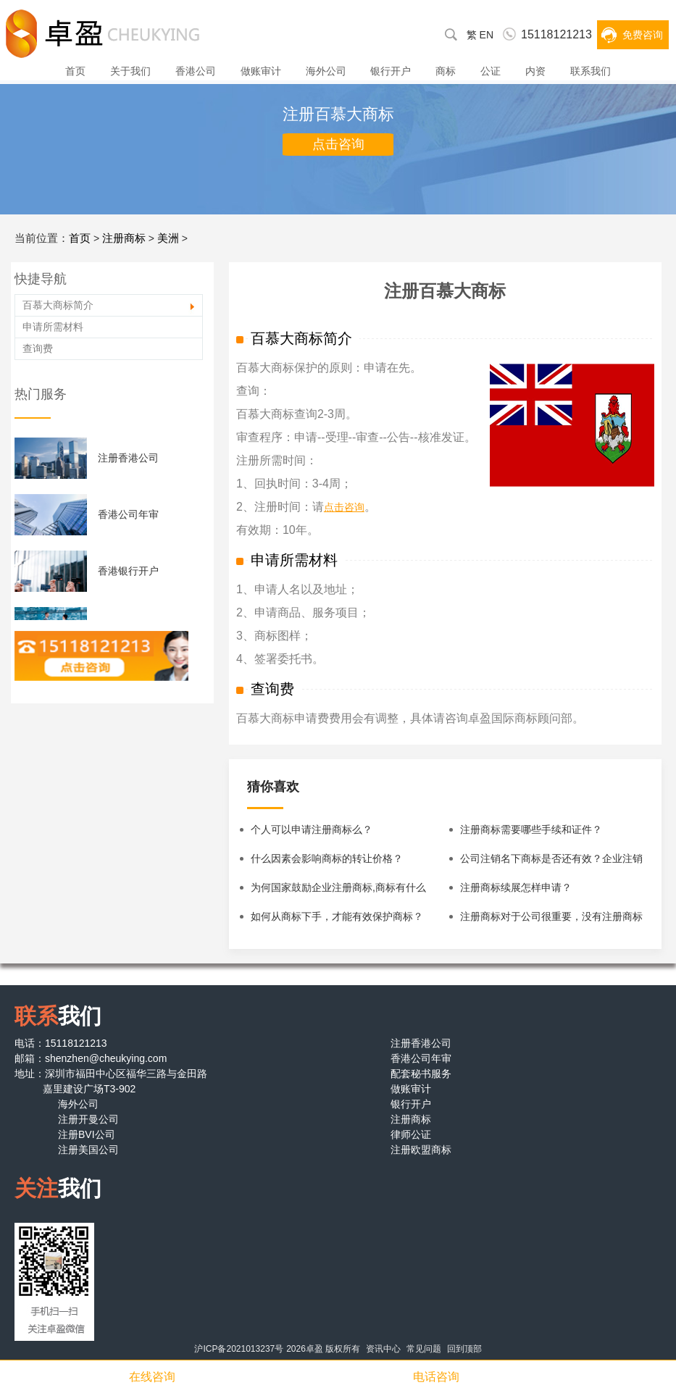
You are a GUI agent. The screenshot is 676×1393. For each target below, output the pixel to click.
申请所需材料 (52, 326)
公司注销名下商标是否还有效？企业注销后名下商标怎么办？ (551, 863)
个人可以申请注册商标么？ (311, 829)
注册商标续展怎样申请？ (516, 887)
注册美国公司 (88, 1149)
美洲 (168, 238)
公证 (490, 71)
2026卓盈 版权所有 (323, 1349)
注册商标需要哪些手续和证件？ (531, 829)
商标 (445, 71)
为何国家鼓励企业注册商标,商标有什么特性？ (338, 892)
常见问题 (423, 1349)
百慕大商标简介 (57, 305)
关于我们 (130, 71)
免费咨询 (642, 35)
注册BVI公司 (86, 1134)
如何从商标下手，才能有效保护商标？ (337, 916)
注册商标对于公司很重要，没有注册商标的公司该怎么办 (551, 921)
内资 (535, 71)
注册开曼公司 (88, 1119)
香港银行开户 (128, 571)
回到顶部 (464, 1349)
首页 (75, 71)
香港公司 (195, 71)
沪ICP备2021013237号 (238, 1349)
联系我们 (590, 71)
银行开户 (390, 71)
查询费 (37, 348)
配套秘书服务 (421, 1073)
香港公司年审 (128, 514)
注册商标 (124, 238)
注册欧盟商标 (421, 1149)
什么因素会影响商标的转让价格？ (327, 858)
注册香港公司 (128, 458)
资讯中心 (383, 1349)
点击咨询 (338, 144)
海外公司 (326, 71)
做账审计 (261, 71)
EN (486, 35)
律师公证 (411, 1134)
